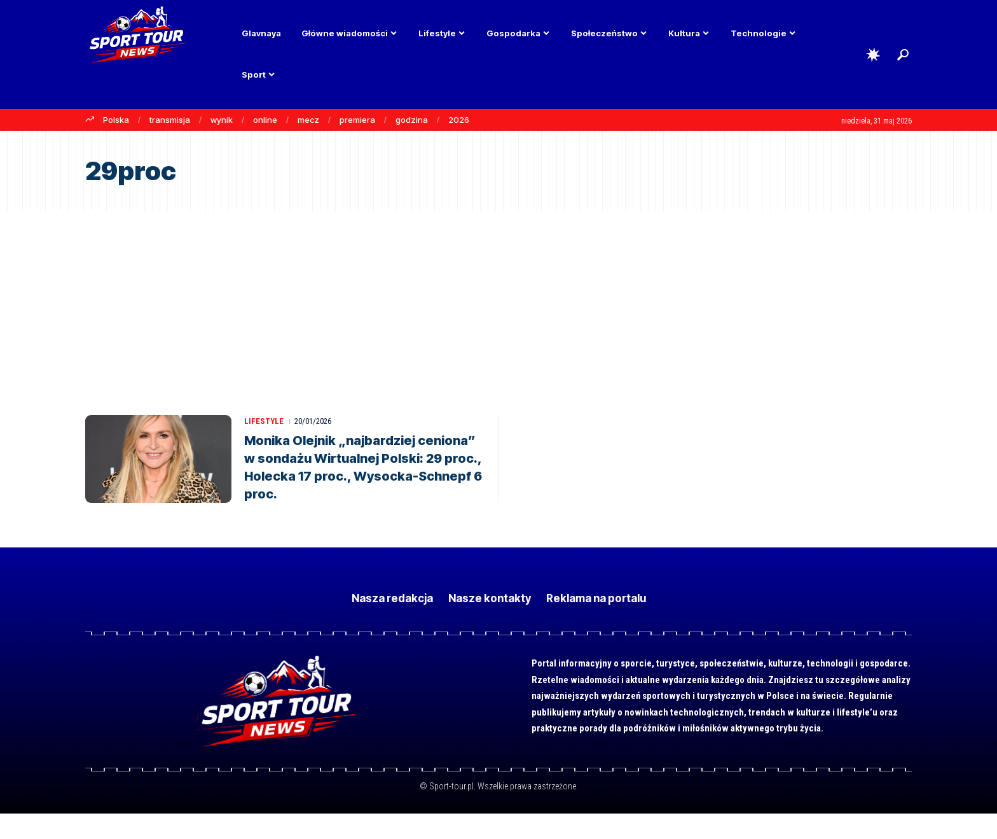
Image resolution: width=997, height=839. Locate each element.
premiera (357, 120)
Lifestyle (264, 421)
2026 (458, 120)
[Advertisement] (498, 306)
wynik (221, 120)
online (265, 120)
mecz (308, 120)
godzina (411, 120)
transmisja (169, 120)
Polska (116, 120)
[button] (903, 54)
